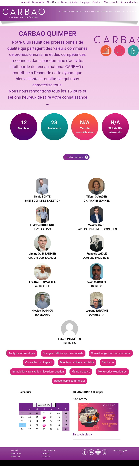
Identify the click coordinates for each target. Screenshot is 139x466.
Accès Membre (129, 2)
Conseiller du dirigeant (38, 362)
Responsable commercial (69, 380)
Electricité (108, 362)
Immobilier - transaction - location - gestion (38, 371)
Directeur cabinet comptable (77, 362)
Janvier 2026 (44, 405)
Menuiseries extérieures (112, 371)
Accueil (25, 2)
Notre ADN (38, 2)
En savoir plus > (82, 434)
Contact (96, 2)
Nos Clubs (53, 2)
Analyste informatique (21, 353)
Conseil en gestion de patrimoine (111, 353)
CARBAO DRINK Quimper (88, 392)
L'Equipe (45, 453)
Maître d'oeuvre (81, 371)
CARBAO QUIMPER (47, 34)
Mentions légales (120, 451)
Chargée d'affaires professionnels (63, 353)
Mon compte (111, 2)
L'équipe (85, 2)
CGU (120, 454)
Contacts (46, 456)
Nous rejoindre (69, 2)
